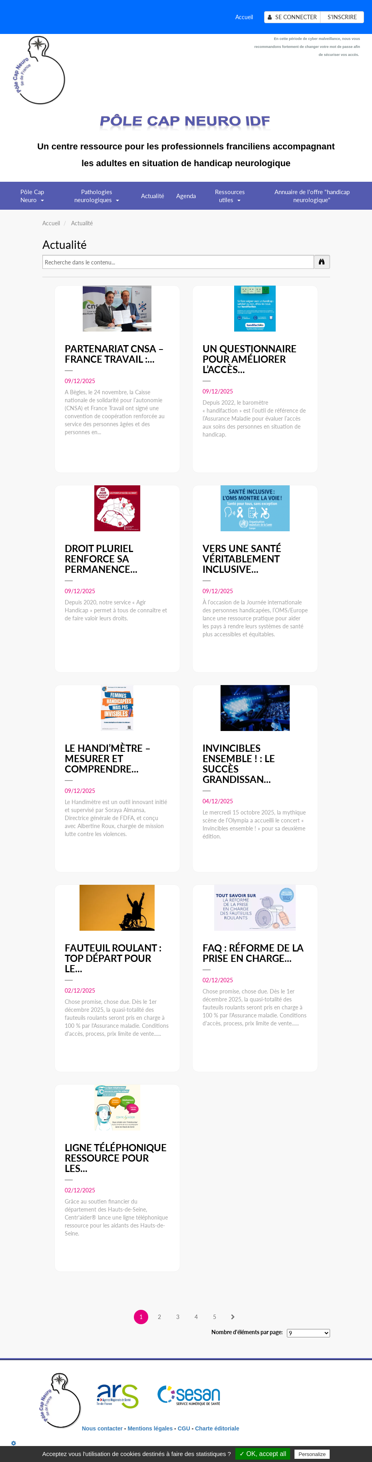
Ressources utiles (230, 198)
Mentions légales (150, 1428)
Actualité (152, 195)
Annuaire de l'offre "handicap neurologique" (312, 195)
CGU (185, 1428)
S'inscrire (342, 17)
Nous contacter (102, 1428)
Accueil (244, 17)
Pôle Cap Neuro (32, 198)
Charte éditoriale (217, 1428)
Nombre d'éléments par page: (247, 1332)
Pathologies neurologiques (96, 198)
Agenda (186, 195)
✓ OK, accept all (262, 1453)
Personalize (312, 1454)
